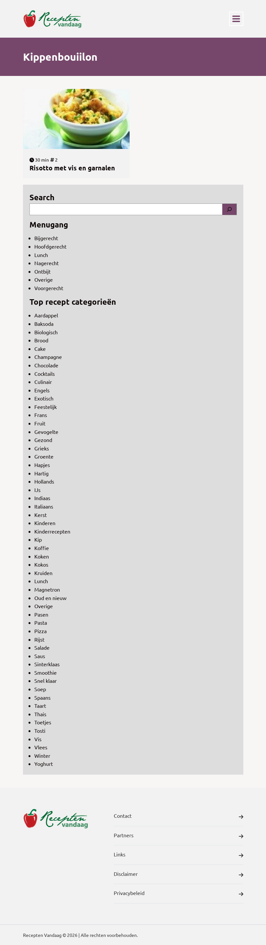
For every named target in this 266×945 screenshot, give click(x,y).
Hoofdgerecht (50, 246)
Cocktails (44, 373)
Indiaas (42, 498)
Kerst (40, 514)
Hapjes (42, 464)
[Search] (229, 209)
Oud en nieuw (50, 598)
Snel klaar (45, 680)
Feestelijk (45, 406)
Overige (43, 279)
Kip (38, 539)
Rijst (39, 639)
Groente (43, 456)
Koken (41, 556)
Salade (42, 647)
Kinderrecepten (52, 531)
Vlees (40, 747)
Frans (40, 414)
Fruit (39, 423)
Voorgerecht (48, 288)
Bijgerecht (46, 238)
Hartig (41, 473)
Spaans (42, 697)
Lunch (41, 255)
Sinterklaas (47, 664)
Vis (37, 739)
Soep (40, 689)
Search (41, 197)
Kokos (41, 564)
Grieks (41, 448)
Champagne (48, 356)
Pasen (41, 614)
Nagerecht (46, 263)
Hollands (44, 481)
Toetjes (42, 722)
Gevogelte (46, 431)
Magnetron (47, 589)
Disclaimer (178, 874)
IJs (37, 489)
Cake (40, 348)
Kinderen (44, 523)
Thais (40, 714)
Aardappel (46, 315)
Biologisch (46, 332)
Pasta (40, 622)
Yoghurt (43, 763)
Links (178, 855)
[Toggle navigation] (236, 19)
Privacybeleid (178, 894)
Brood (41, 340)
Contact (178, 816)
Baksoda (43, 323)
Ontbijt (42, 271)
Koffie (41, 548)
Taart (40, 705)
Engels (42, 390)
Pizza (40, 631)
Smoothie (45, 672)
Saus (39, 656)
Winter (42, 755)
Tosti (39, 730)
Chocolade (46, 365)
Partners (178, 836)
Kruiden (43, 573)
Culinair (43, 381)
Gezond (43, 439)
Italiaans (43, 506)
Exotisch (43, 398)
